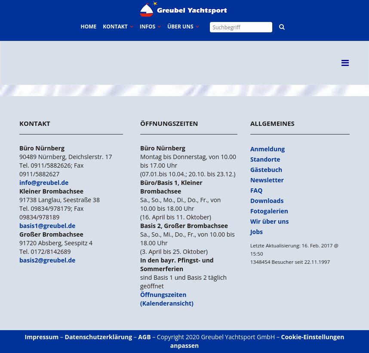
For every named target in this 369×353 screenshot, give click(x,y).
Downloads (266, 201)
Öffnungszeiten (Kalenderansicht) (167, 299)
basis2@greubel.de (47, 260)
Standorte (265, 159)
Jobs (256, 232)
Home (88, 26)
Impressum (42, 337)
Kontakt (115, 26)
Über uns (180, 26)
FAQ (256, 190)
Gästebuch (266, 170)
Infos (147, 26)
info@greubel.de (43, 182)
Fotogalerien (269, 211)
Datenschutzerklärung (98, 337)
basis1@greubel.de (47, 226)
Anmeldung (267, 149)
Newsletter (267, 180)
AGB (144, 337)
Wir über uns (269, 221)
